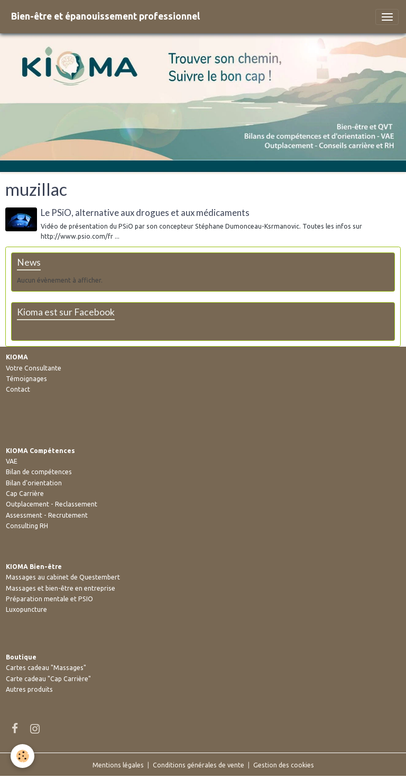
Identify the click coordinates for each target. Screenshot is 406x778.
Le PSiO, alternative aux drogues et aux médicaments (145, 212)
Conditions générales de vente (198, 765)
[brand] (105, 16)
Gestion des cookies (283, 765)
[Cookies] (22, 756)
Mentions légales (118, 765)
